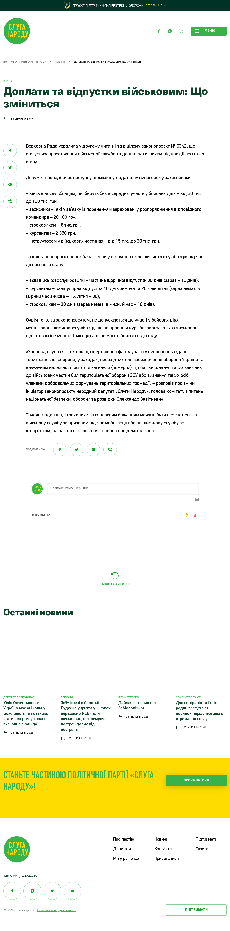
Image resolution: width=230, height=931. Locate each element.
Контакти (163, 849)
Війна (7, 81)
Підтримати (206, 839)
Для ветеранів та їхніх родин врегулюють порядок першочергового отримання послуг (199, 711)
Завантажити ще (114, 584)
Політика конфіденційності (56, 909)
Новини (60, 62)
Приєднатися (196, 780)
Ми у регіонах (126, 858)
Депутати (122, 849)
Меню (205, 31)
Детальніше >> (156, 5)
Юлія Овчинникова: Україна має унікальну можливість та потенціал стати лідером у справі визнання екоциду (26, 714)
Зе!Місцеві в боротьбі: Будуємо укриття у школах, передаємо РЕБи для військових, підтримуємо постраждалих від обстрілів (86, 716)
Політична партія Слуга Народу (24, 62)
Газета (202, 849)
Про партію (123, 839)
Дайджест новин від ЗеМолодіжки (137, 706)
